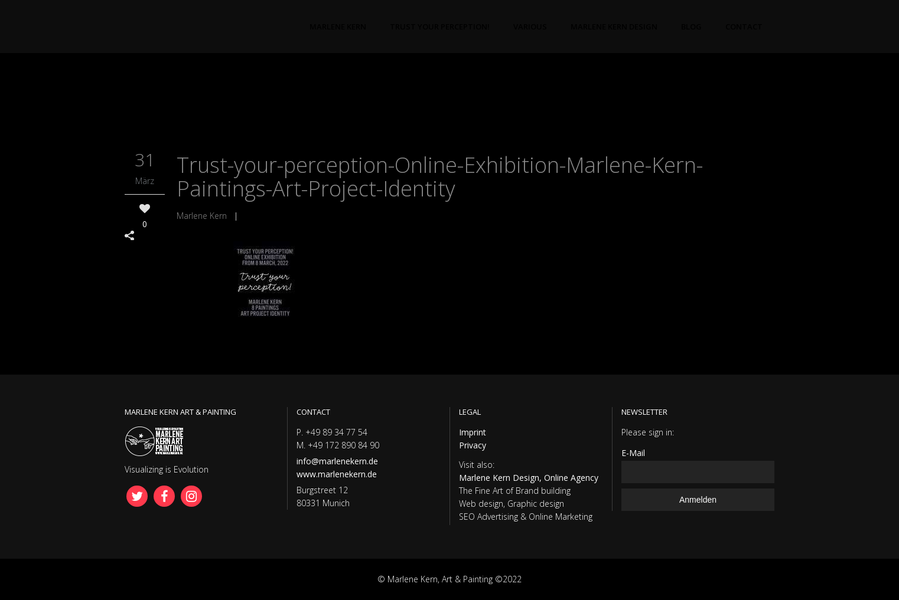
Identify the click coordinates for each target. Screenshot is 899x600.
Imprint (472, 432)
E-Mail (633, 452)
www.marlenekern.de (337, 474)
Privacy (472, 445)
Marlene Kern (202, 215)
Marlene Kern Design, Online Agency (528, 477)
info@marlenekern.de (337, 461)
